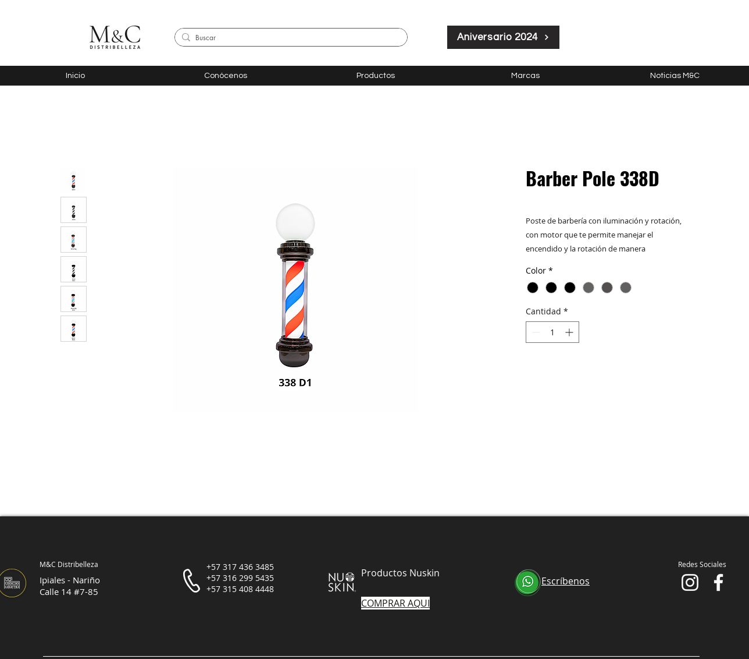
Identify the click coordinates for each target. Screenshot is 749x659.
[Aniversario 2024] (503, 37)
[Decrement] (534, 332)
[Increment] (570, 332)
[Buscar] (289, 38)
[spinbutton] (552, 332)
